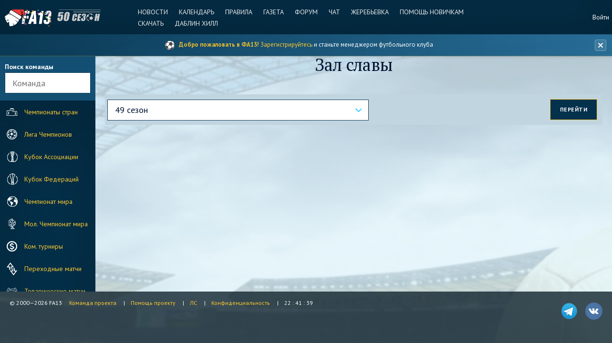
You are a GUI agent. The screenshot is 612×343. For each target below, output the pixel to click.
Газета (273, 12)
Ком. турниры (33, 246)
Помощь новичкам (432, 12)
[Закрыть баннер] (600, 45)
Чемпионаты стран (41, 112)
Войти (600, 17)
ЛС (193, 302)
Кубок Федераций (41, 179)
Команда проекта (92, 302)
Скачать (151, 23)
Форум (306, 12)
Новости (153, 12)
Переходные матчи (43, 268)
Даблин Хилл (196, 23)
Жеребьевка (370, 12)
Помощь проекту (153, 302)
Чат (334, 12)
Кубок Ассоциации (41, 156)
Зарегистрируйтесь (286, 44)
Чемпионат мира (38, 201)
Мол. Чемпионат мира (46, 224)
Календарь (196, 12)
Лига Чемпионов (38, 134)
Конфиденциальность (240, 302)
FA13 (28, 18)
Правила (238, 12)
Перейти (574, 109)
